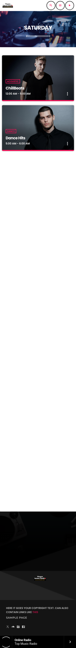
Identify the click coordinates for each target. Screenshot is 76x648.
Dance (11, 131)
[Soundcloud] (13, 627)
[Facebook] (23, 627)
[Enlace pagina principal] (8, 5)
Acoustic (13, 81)
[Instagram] (18, 627)
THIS (35, 612)
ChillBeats (15, 88)
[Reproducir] (69, 5)
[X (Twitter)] (7, 627)
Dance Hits (15, 138)
